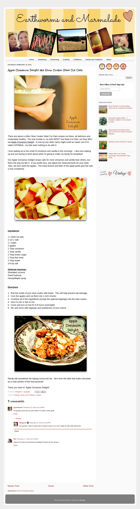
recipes (38, 395)
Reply (15, 414)
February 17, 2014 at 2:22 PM (27, 439)
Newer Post (13, 486)
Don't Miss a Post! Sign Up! (112, 85)
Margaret (22, 423)
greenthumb (18, 407)
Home (31, 59)
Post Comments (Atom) (25, 491)
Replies (18, 418)
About (109, 59)
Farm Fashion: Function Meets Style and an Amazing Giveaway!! (120, 107)
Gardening (42, 59)
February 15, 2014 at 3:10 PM (33, 407)
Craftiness (78, 59)
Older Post (88, 486)
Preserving (54, 59)
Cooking (66, 59)
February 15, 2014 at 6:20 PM (40, 423)
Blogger (82, 500)
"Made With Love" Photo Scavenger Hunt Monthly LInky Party (119, 155)
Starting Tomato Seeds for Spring (120, 142)
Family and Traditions (94, 59)
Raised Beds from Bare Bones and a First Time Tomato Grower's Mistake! (120, 132)
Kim (14, 439)
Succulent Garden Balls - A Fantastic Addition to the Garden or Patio (119, 120)
